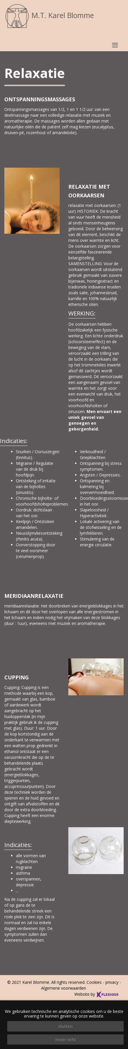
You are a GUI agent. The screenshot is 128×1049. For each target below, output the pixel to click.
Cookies (94, 982)
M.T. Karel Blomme (49, 15)
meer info (65, 1039)
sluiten (65, 1026)
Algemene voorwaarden (64, 988)
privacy (111, 982)
